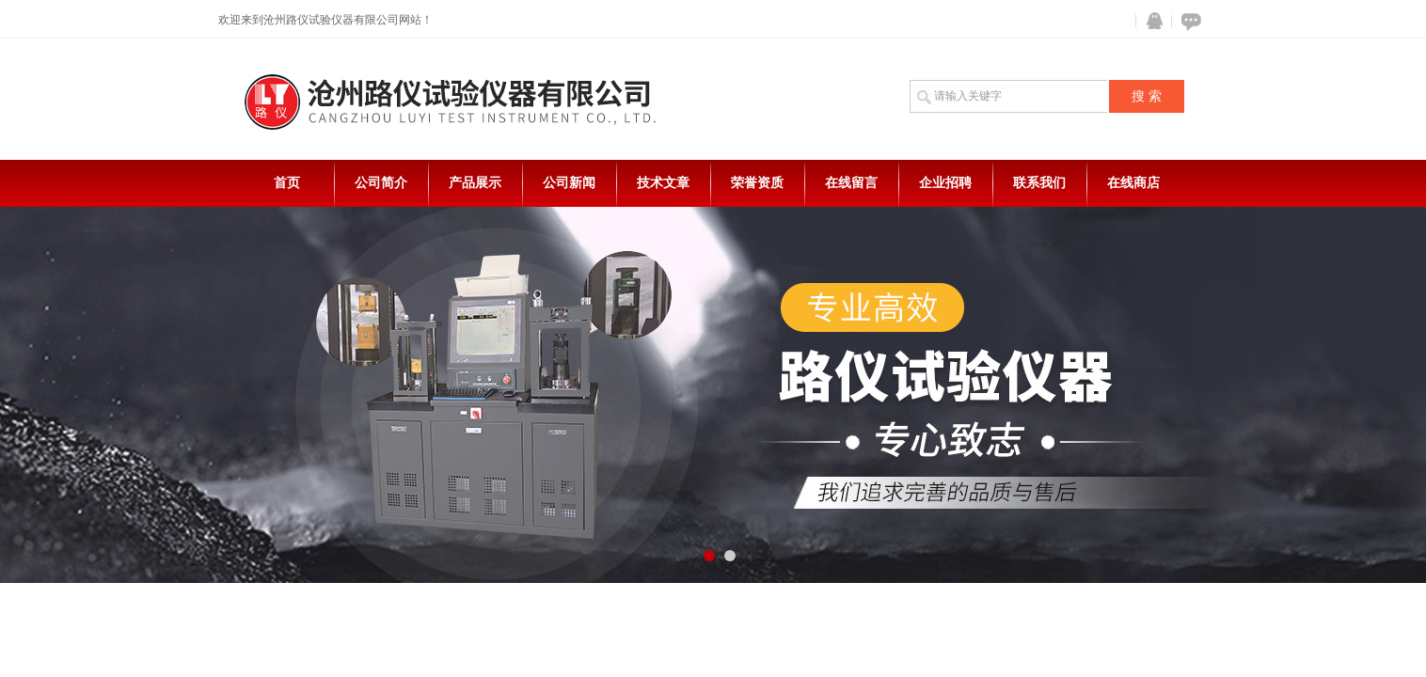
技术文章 (663, 183)
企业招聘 (945, 183)
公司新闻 (569, 183)
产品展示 (475, 183)
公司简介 (381, 183)
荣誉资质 (757, 183)
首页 (287, 183)
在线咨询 (1188, 21)
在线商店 (1133, 183)
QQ (1150, 21)
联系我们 (1039, 183)
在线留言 (851, 183)
